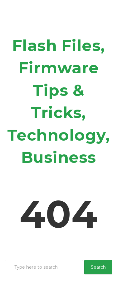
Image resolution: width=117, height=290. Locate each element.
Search (98, 267)
